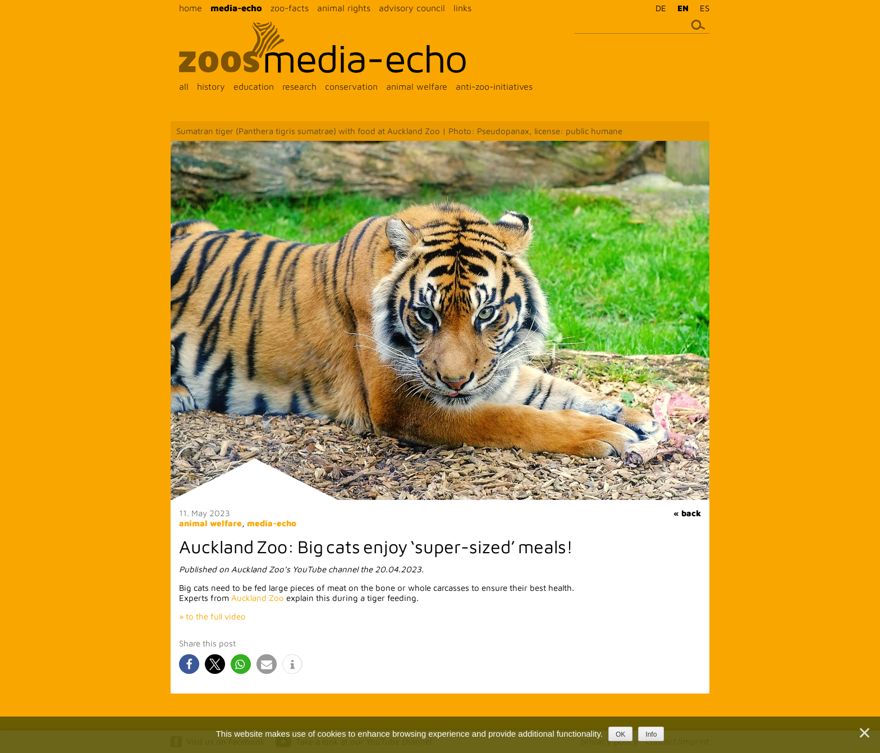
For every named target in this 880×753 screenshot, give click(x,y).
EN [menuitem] (683, 8)
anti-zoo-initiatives (494, 86)
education (253, 86)
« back (687, 513)
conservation (351, 86)
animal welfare (416, 86)
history (211, 86)
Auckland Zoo (257, 598)
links (462, 8)
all (184, 86)
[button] (189, 664)
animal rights (343, 8)
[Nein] (864, 733)
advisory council (412, 8)
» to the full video (212, 616)
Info (651, 734)
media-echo (236, 8)
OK (620, 734)
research (299, 86)
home (190, 8)
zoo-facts (290, 8)
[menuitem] (658, 8)
